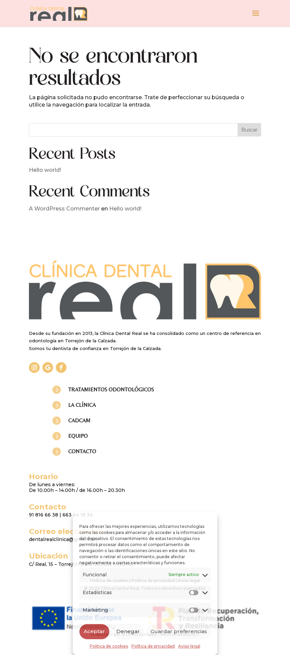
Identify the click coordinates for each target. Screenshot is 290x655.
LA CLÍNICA (82, 405)
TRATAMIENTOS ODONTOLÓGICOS (111, 389)
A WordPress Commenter (64, 208)
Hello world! (45, 170)
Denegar (128, 631)
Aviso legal (189, 646)
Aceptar (94, 631)
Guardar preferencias (179, 631)
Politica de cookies (109, 646)
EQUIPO (78, 436)
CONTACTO (82, 451)
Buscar (249, 130)
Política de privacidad (153, 646)
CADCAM (79, 420)
